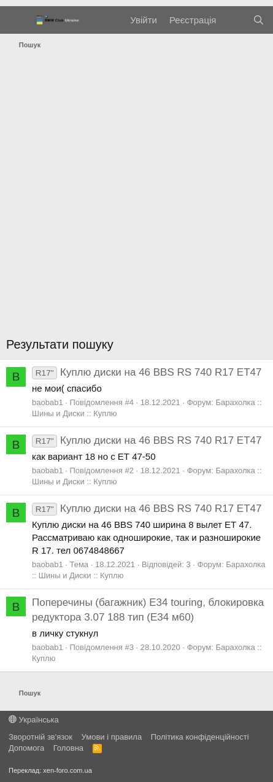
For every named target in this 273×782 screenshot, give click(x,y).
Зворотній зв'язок (40, 736)
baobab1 (47, 402)
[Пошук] (259, 20)
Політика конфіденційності (200, 736)
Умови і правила (112, 736)
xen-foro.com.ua (67, 770)
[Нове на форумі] (234, 20)
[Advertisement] (136, 196)
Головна (68, 748)
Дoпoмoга (26, 748)
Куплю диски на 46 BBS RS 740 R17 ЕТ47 (146, 372)
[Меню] (16, 20)
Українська (34, 719)
